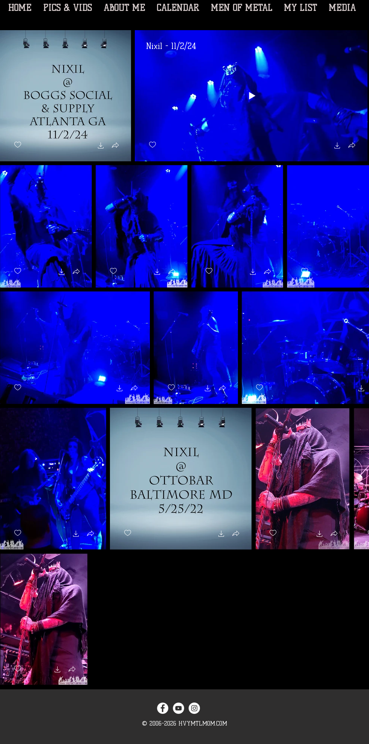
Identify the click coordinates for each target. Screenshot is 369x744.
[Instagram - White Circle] (194, 708)
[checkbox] (18, 145)
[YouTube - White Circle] (178, 708)
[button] (101, 146)
